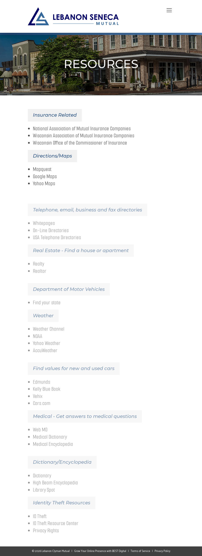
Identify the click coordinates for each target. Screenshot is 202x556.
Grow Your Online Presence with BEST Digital (100, 551)
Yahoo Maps (44, 184)
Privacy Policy (162, 551)
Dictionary (42, 480)
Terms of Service (140, 551)
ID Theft (40, 520)
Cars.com (41, 408)
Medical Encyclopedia (53, 448)
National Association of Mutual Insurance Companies (82, 129)
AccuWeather (45, 355)
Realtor (39, 275)
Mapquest (42, 170)
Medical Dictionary (50, 441)
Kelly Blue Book (46, 393)
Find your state (47, 307)
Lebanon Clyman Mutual (56, 551)
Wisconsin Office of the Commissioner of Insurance (80, 143)
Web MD (40, 434)
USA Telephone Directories (57, 242)
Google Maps (45, 177)
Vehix (37, 400)
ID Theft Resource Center (55, 528)
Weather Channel (48, 333)
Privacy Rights (46, 535)
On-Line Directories (51, 235)
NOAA (37, 340)
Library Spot (44, 494)
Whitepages (44, 228)
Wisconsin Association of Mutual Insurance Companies (83, 136)
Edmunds (41, 386)
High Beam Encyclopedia (55, 487)
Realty (38, 268)
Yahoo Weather (46, 348)
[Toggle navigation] (169, 10)
